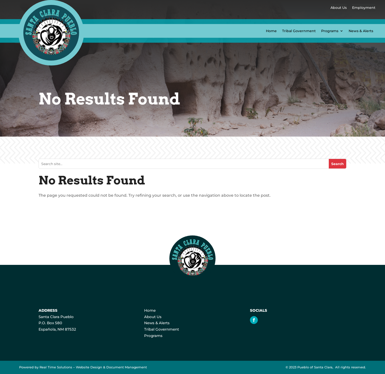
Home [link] (271, 31)
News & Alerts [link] (361, 31)
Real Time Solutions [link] (56, 367)
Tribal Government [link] (299, 31)
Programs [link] (153, 335)
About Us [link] (338, 7)
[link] (51, 64)
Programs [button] (329, 31)
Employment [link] (363, 7)
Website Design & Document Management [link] (111, 367)
